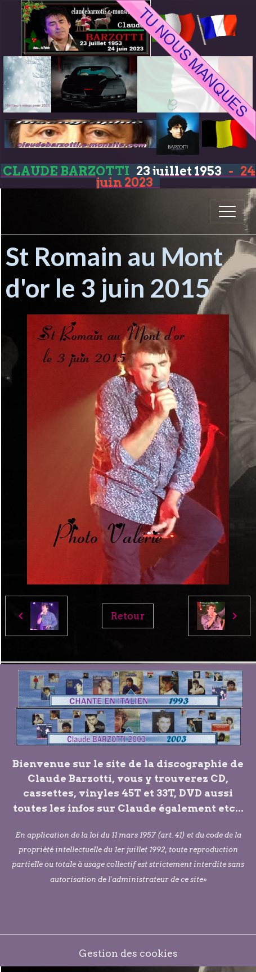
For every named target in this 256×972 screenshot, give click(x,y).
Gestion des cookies (128, 953)
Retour (128, 616)
